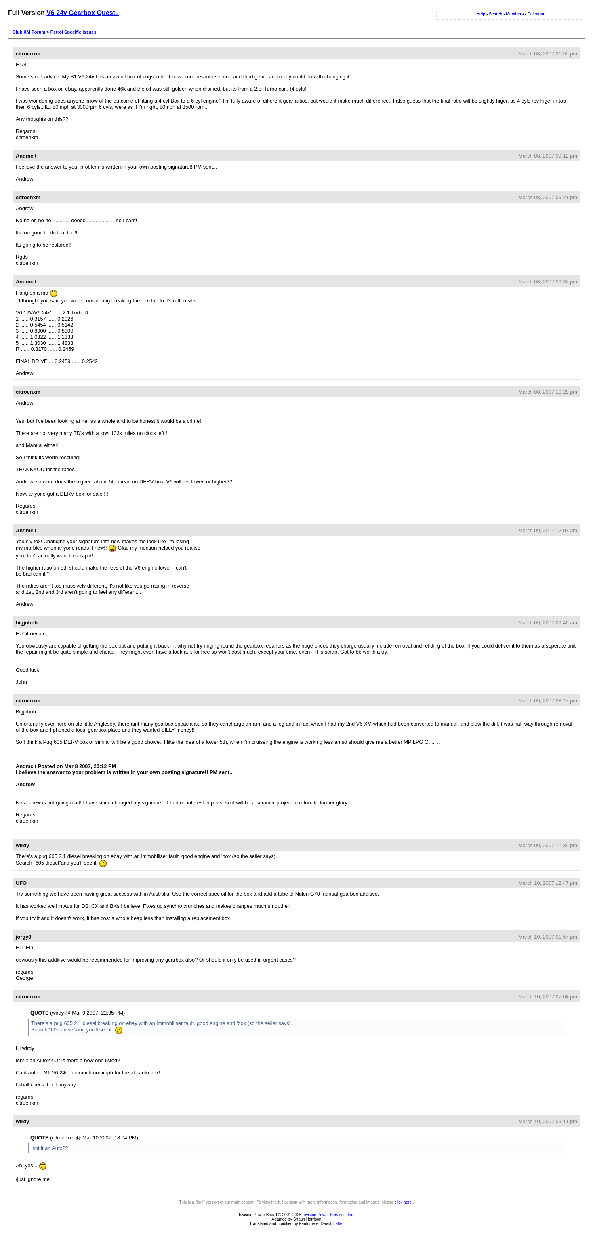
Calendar (536, 14)
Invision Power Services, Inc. (328, 1215)
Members (515, 14)
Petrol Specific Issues (73, 32)
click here (403, 1202)
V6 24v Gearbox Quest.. (82, 12)
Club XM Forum (29, 32)
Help (481, 14)
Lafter (338, 1223)
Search (495, 14)
